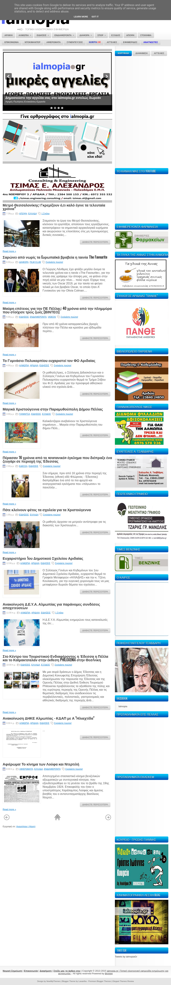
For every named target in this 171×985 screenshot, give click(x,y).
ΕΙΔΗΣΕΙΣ (24, 317)
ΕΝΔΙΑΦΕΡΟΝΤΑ (38, 317)
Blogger (109, 973)
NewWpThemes (53, 981)
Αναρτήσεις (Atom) (25, 826)
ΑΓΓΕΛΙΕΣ (159, 53)
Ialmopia (122, 706)
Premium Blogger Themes (99, 981)
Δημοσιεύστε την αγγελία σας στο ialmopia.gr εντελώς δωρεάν (53, 98)
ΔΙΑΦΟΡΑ (23, 262)
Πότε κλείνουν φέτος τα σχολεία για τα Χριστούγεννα (47, 509)
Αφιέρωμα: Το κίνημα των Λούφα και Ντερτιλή (41, 764)
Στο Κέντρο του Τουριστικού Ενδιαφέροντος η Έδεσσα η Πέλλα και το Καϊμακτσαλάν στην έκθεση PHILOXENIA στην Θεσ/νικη (55, 657)
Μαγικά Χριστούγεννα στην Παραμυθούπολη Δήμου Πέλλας (53, 409)
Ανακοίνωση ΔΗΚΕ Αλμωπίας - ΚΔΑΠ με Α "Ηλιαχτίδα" (48, 718)
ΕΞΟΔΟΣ (46, 414)
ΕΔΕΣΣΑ (23, 466)
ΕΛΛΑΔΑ (32, 213)
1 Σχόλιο (46, 213)
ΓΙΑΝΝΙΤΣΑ (24, 414)
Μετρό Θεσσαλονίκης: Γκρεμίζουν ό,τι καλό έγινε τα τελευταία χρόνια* (54, 206)
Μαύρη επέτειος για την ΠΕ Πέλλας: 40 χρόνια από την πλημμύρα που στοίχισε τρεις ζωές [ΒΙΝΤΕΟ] (57, 310)
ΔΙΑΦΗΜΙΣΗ (141, 53)
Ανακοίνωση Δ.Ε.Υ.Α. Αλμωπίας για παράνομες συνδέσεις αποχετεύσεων (51, 605)
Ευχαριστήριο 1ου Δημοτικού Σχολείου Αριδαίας (43, 558)
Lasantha (83, 981)
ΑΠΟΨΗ (23, 213)
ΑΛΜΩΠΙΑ (24, 365)
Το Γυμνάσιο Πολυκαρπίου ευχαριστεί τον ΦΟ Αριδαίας (49, 360)
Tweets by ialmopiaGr (126, 956)
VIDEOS (52, 317)
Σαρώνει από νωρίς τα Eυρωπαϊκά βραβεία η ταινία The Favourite (55, 257)
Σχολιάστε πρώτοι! (54, 262)
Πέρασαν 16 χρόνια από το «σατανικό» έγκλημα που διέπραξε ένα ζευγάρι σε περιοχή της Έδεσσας (57, 459)
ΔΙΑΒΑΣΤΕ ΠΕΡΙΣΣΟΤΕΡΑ (95, 242)
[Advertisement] (126, 111)
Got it (95, 16)
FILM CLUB (35, 262)
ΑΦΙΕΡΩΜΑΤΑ (26, 769)
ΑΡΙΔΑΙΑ (34, 365)
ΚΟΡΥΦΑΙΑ (123, 53)
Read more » (9, 251)
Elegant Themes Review (123, 981)
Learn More (81, 16)
